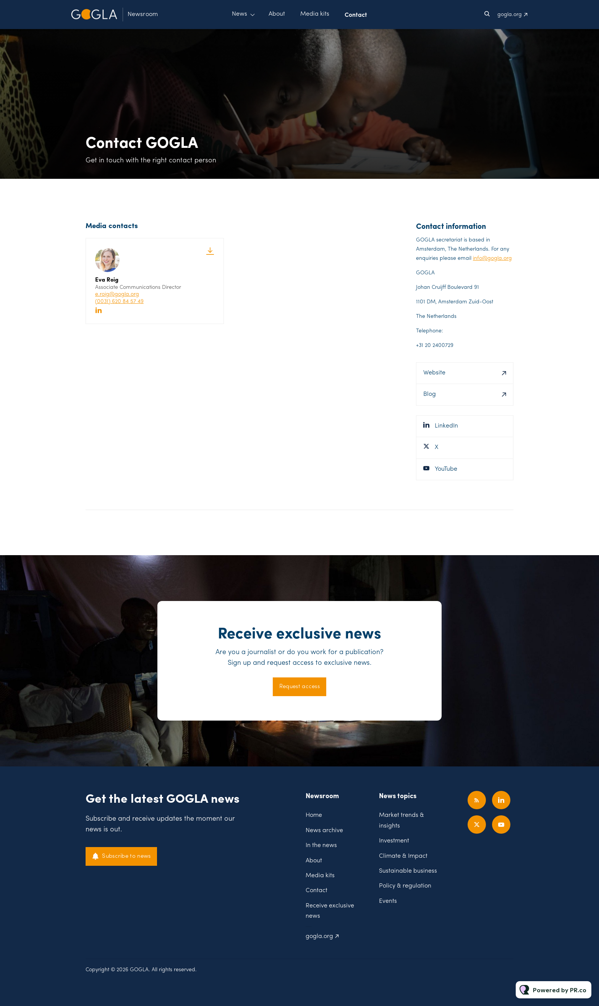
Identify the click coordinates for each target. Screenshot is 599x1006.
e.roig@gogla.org (117, 294)
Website (434, 373)
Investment (394, 841)
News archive (324, 831)
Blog (429, 394)
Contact (356, 14)
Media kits (314, 14)
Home (314, 815)
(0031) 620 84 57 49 (119, 301)
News (239, 14)
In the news (321, 845)
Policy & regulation (405, 886)
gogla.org (509, 14)
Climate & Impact (403, 856)
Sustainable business (408, 871)
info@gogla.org (492, 258)
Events (388, 901)
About (277, 14)
